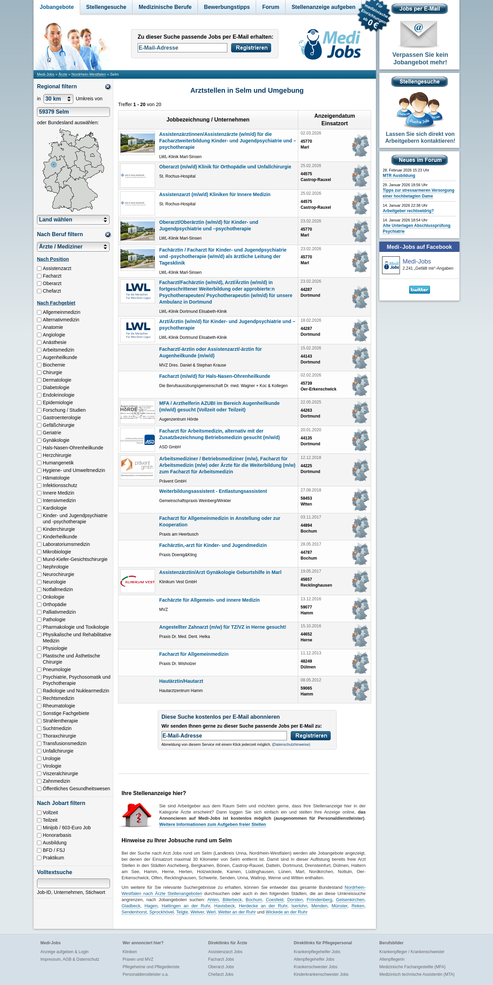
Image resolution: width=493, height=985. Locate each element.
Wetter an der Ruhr (237, 911)
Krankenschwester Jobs (315, 966)
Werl (210, 911)
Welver (197, 911)
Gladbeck (131, 905)
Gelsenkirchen (350, 899)
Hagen (150, 905)
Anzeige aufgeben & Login (64, 951)
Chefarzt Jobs (220, 974)
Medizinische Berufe (165, 7)
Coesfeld (274, 899)
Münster (339, 905)
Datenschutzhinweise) (292, 744)
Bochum (254, 899)
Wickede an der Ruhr (286, 911)
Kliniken (130, 951)
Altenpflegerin (391, 959)
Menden (320, 905)
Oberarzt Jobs (221, 966)
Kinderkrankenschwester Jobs (321, 974)
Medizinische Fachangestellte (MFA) (412, 966)
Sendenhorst (134, 911)
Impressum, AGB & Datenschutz (69, 959)
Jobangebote (57, 7)
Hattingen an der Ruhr (186, 905)
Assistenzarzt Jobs (225, 951)
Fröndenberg (319, 899)
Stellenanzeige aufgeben (324, 7)
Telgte (182, 911)
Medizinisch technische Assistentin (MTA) (417, 974)
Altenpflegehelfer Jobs (314, 959)
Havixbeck (224, 905)
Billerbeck (232, 899)
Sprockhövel (161, 911)
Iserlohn (299, 905)
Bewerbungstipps (227, 7)
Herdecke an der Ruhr (263, 905)
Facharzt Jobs (221, 959)
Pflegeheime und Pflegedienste (151, 966)
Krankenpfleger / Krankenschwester (411, 951)
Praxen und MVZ (138, 959)
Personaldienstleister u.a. (146, 974)
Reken (358, 905)
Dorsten (295, 899)
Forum (270, 7)
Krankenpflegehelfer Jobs (317, 951)
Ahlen (213, 899)
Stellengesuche (106, 7)
